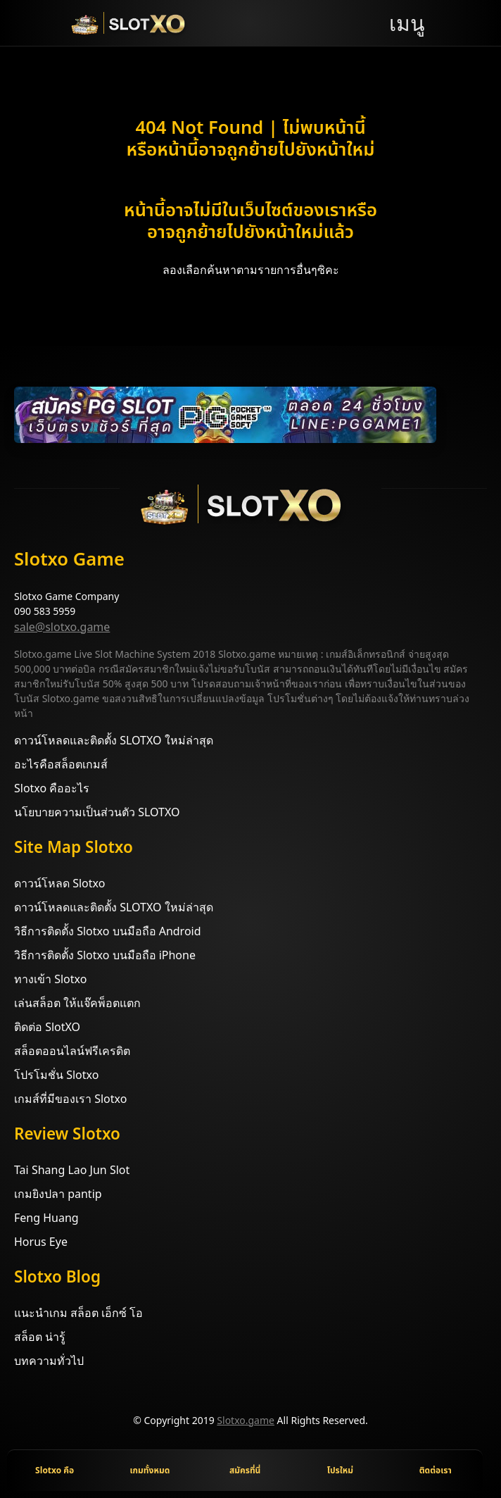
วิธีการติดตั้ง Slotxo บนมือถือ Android (107, 931)
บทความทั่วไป (49, 1360)
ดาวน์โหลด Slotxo (59, 883)
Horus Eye (41, 1241)
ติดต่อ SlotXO (47, 1027)
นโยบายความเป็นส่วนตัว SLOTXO (96, 812)
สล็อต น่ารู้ (39, 1336)
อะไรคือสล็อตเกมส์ (61, 764)
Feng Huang (46, 1217)
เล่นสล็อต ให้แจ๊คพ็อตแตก (77, 1003)
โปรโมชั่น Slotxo (56, 1074)
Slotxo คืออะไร (51, 788)
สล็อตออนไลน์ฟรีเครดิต (72, 1051)
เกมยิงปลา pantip (58, 1193)
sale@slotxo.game (62, 627)
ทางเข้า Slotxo (50, 979)
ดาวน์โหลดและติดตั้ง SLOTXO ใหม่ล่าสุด (113, 740)
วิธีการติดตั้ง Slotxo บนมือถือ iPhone (105, 955)
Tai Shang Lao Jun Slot (71, 1170)
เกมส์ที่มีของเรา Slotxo (70, 1098)
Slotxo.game (245, 1420)
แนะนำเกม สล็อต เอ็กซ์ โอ (78, 1313)
